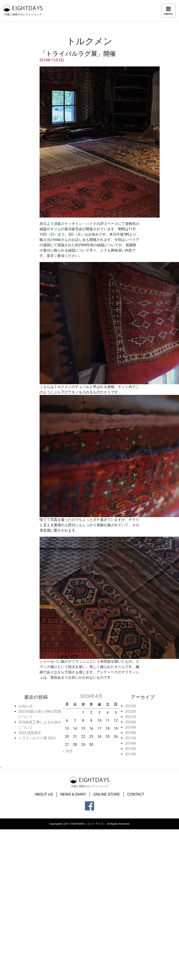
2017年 (131, 738)
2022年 (131, 711)
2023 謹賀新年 (30, 733)
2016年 (131, 743)
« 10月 (68, 751)
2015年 (131, 749)
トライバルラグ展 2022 (37, 738)
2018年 (131, 733)
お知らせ (25, 706)
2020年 (131, 722)
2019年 (131, 727)
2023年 (131, 706)
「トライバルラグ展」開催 (78, 53)
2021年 (131, 717)
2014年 (131, 754)
